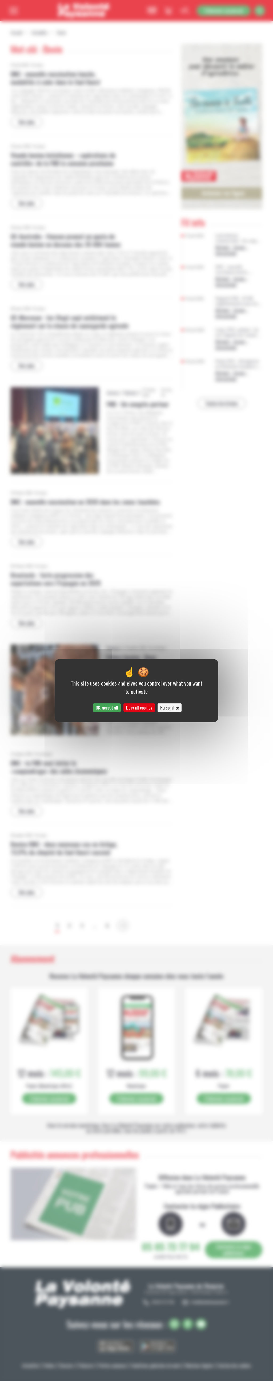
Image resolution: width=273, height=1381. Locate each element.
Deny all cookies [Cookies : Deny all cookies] (139, 707)
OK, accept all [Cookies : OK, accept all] (107, 707)
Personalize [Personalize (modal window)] (169, 707)
